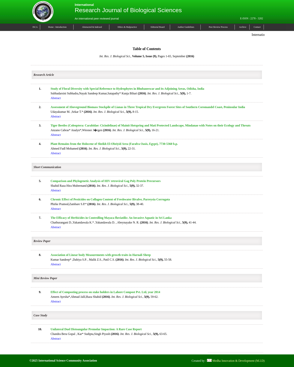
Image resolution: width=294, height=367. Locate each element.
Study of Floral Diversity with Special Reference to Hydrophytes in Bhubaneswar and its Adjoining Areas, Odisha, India (127, 88)
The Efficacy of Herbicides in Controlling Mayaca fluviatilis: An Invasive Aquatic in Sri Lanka (111, 217)
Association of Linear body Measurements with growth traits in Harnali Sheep (101, 254)
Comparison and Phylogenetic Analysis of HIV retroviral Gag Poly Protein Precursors (106, 181)
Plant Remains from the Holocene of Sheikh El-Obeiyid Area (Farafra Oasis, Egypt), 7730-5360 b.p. (114, 143)
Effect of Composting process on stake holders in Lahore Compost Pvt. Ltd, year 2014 (105, 292)
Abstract (56, 98)
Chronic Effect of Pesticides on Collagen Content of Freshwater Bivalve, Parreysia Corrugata (110, 199)
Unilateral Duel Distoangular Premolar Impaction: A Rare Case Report (96, 329)
